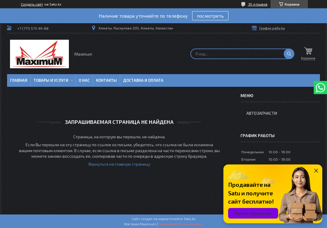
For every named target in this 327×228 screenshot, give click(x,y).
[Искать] (289, 54)
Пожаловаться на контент (181, 224)
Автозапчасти (261, 113)
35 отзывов (258, 4)
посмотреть (210, 16)
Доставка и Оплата (143, 80)
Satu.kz (189, 219)
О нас (84, 80)
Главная (18, 80)
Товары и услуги (51, 80)
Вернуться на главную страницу (119, 164)
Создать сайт (32, 4)
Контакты (106, 80)
